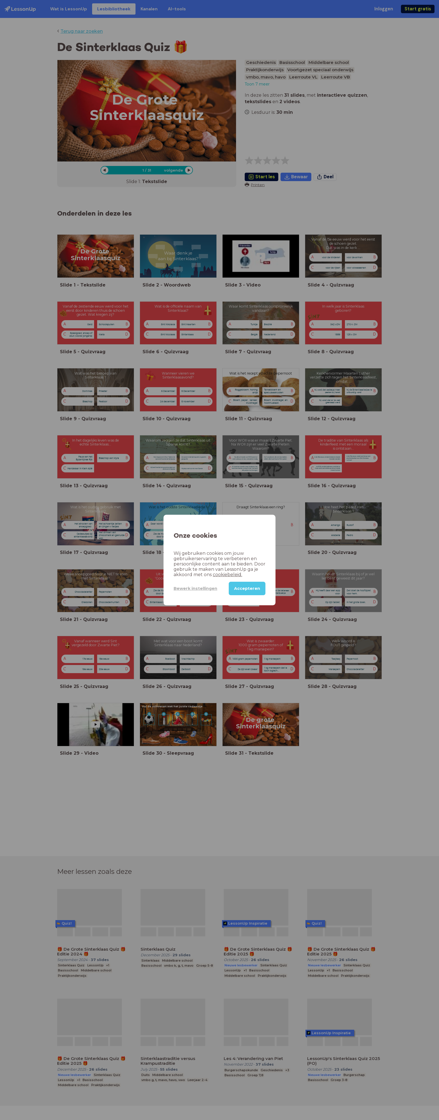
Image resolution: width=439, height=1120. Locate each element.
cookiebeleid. (227, 574)
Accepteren (247, 588)
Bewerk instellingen (195, 588)
